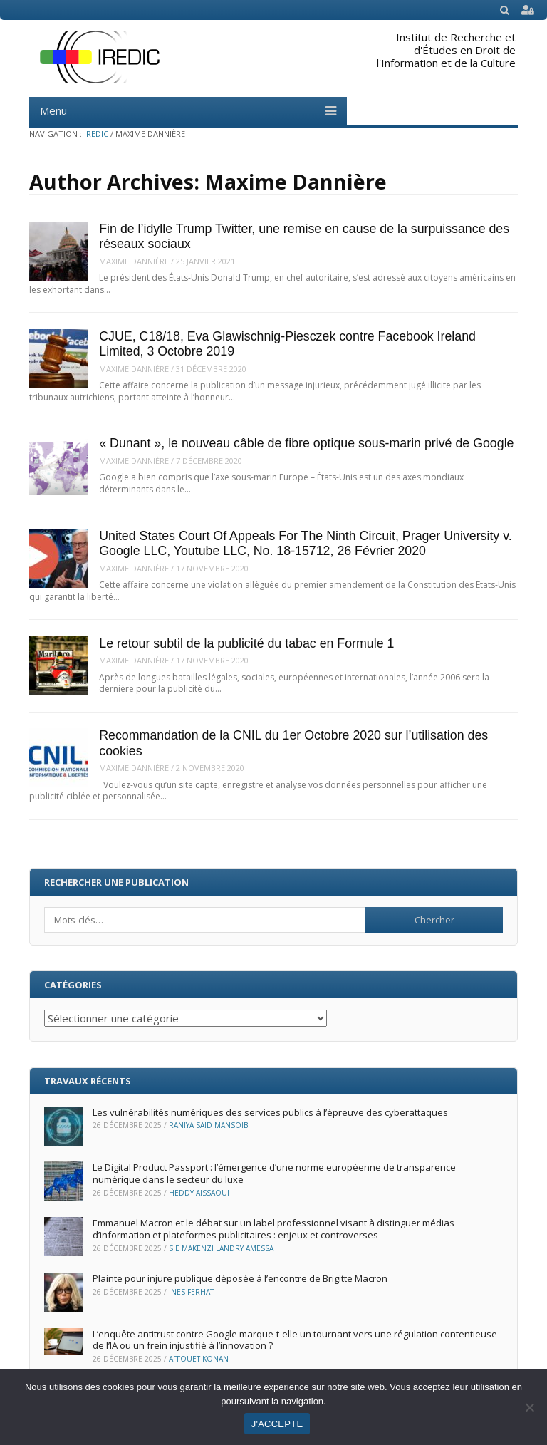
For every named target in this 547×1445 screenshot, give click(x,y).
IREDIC (96, 133)
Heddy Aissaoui (199, 1193)
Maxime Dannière (134, 261)
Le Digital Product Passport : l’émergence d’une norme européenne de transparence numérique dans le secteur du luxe (274, 1173)
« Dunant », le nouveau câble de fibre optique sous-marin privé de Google (306, 443)
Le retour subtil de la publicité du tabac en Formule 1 (246, 643)
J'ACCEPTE (277, 1424)
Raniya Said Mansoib (208, 1125)
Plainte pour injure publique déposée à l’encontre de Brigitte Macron (240, 1278)
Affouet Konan (199, 1359)
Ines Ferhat (191, 1292)
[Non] (529, 1407)
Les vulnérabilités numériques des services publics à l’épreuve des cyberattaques (270, 1112)
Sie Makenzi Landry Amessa (221, 1248)
